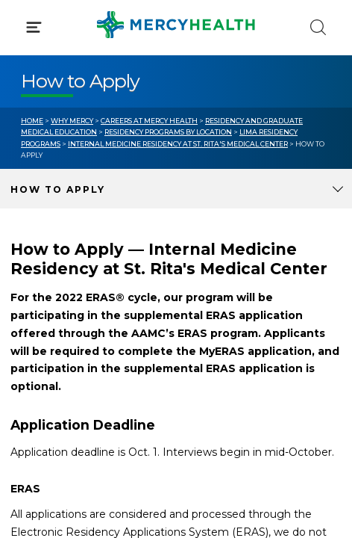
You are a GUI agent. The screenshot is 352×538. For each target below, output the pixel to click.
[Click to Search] (318, 27)
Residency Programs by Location (168, 132)
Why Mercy (72, 121)
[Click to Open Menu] (34, 27)
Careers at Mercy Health (149, 121)
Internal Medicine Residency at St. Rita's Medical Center (178, 144)
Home (32, 121)
